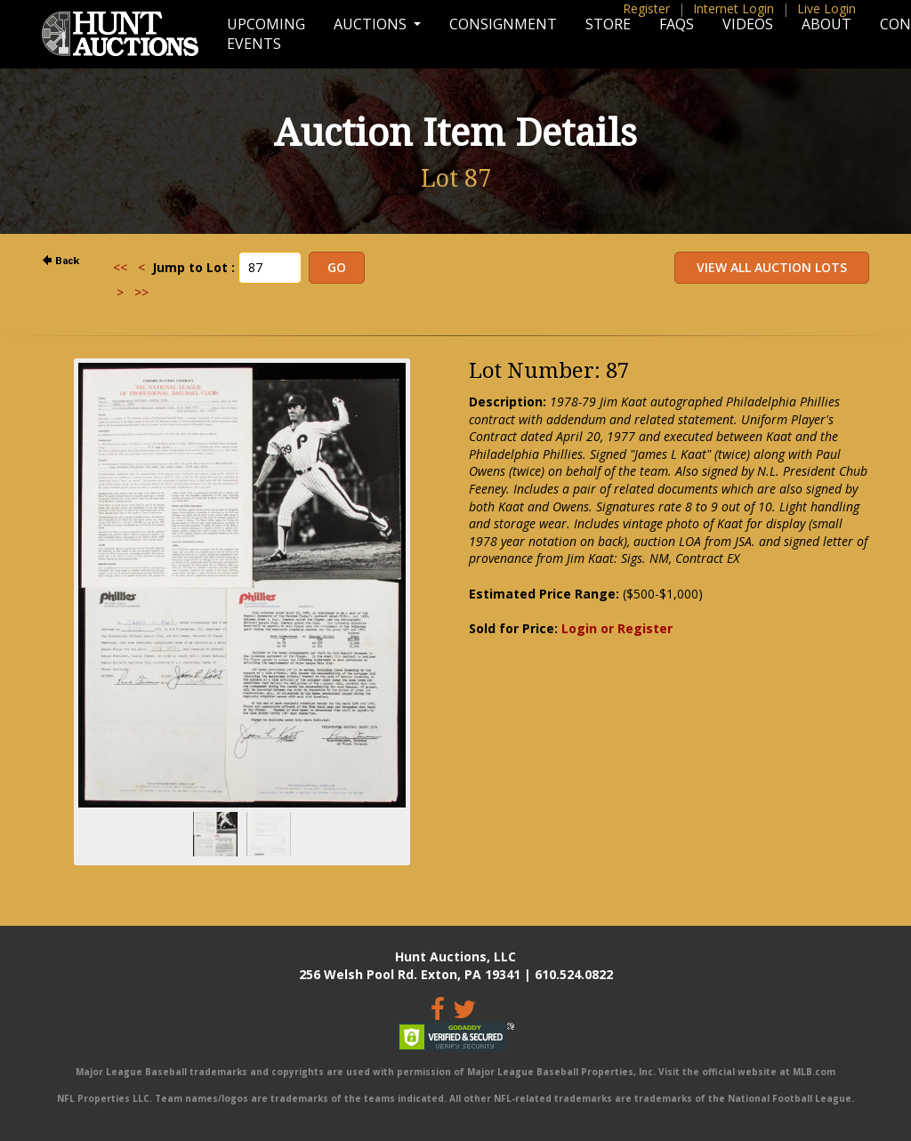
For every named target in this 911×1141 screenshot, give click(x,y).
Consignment (503, 24)
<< (120, 267)
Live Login (826, 8)
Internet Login (733, 8)
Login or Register (617, 628)
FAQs (676, 24)
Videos (747, 24)
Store (608, 24)
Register (646, 8)
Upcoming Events (266, 33)
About (826, 24)
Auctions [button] (372, 24)
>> (141, 292)
